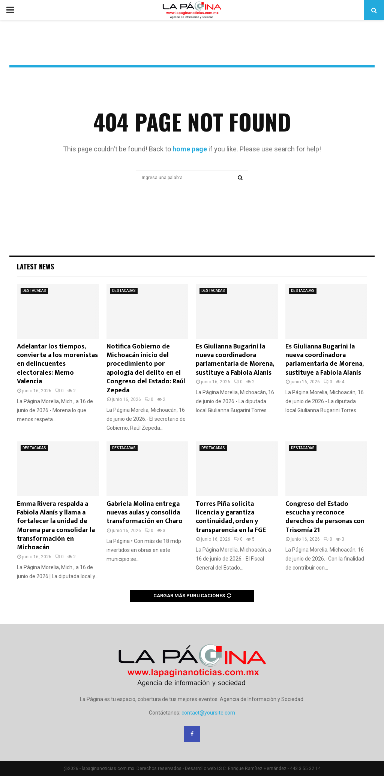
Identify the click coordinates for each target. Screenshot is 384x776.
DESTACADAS (34, 291)
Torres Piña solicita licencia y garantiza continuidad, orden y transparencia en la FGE (231, 517)
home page (189, 149)
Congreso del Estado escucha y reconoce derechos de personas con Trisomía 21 (324, 517)
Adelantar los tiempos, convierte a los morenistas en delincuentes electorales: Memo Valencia (57, 364)
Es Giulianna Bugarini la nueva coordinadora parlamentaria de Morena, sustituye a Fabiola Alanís (235, 359)
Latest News (35, 266)
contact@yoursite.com (208, 713)
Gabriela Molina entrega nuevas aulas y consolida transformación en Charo (144, 512)
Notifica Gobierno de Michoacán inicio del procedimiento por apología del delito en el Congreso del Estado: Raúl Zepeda (145, 368)
